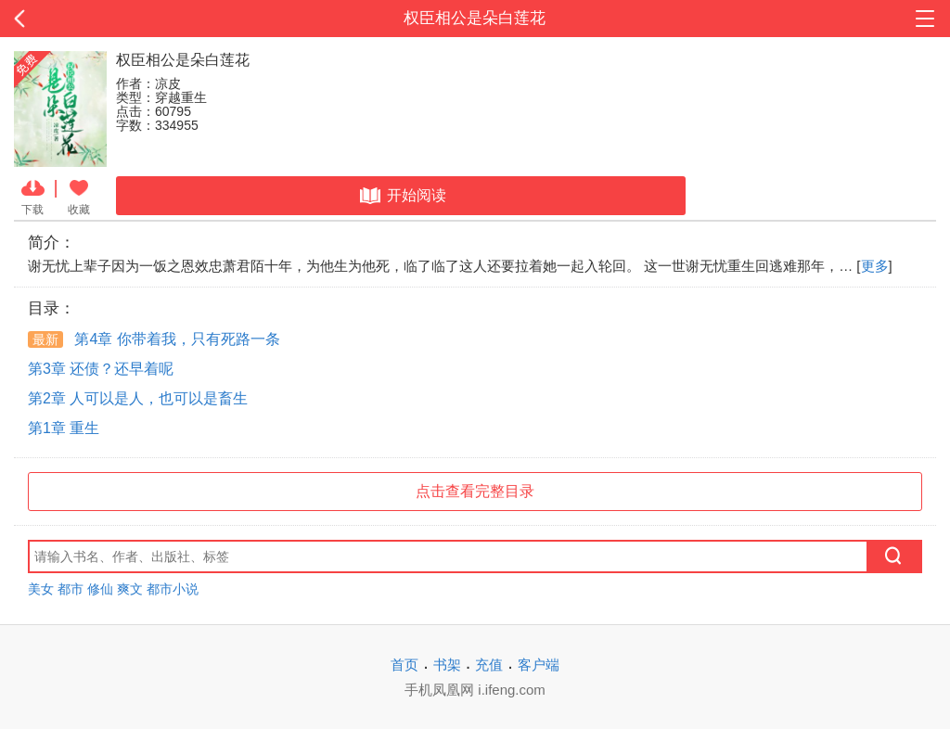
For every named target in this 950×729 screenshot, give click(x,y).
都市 (70, 589)
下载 (33, 195)
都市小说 (173, 589)
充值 (489, 664)
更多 (875, 266)
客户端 (538, 664)
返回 (95, 18)
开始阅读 (401, 195)
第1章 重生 (63, 428)
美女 (41, 589)
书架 (447, 664)
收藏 (79, 195)
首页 (404, 664)
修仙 (100, 589)
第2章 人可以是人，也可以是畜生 (138, 398)
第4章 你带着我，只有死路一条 (154, 339)
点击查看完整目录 (475, 491)
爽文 (130, 589)
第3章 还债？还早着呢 (100, 369)
